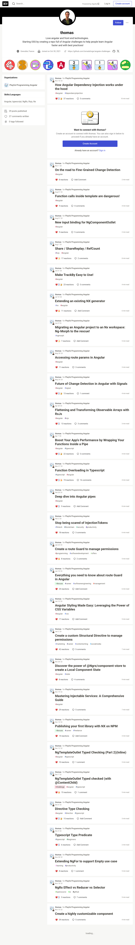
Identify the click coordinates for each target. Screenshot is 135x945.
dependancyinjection (74, 93)
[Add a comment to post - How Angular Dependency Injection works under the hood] (64, 98)
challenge (59, 787)
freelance (77, 730)
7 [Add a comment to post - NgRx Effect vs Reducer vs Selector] (80, 897)
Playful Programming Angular (77, 78)
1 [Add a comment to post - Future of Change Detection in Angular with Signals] (82, 393)
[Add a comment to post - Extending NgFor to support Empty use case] (62, 871)
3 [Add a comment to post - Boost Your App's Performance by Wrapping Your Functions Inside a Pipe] (83, 453)
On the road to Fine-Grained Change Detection (87, 170)
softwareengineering (82, 583)
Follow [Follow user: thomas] (118, 22)
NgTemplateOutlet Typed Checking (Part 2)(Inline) (90, 752)
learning (59, 865)
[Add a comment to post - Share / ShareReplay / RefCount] (63, 258)
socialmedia (95, 644)
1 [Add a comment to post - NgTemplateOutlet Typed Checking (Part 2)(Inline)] (78, 762)
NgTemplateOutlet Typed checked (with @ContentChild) (83, 780)
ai (69, 892)
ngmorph (59, 335)
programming (61, 553)
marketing (60, 644)
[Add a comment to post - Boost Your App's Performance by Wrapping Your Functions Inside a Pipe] (64, 453)
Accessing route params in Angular (80, 357)
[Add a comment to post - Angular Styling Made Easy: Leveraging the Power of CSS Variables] (62, 619)
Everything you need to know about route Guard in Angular (88, 577)
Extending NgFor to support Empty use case (86, 861)
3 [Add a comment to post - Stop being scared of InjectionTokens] (79, 532)
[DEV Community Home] (5, 3)
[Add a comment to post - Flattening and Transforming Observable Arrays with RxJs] (63, 423)
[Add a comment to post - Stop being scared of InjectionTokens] (62, 532)
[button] (9, 65)
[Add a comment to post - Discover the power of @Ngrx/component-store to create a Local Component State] (62, 679)
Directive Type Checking (72, 809)
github (76, 892)
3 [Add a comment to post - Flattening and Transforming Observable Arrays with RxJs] (81, 423)
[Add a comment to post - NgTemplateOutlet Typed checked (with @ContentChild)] (63, 792)
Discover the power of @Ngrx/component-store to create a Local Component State (90, 668)
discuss (59, 583)
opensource (60, 892)
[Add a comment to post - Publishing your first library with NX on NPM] (62, 736)
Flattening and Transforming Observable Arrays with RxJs (92, 412)
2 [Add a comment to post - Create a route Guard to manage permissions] (80, 558)
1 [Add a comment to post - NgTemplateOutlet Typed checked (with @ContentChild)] (80, 792)
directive (69, 813)
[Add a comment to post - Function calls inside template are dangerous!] (62, 206)
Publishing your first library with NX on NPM (86, 726)
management (99, 583)
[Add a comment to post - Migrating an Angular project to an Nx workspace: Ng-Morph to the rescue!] (63, 341)
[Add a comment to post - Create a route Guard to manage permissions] (63, 558)
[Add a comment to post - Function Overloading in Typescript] (64, 480)
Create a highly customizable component (84, 914)
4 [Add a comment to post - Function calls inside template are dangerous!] (78, 205)
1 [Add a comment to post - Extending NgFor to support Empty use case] (77, 871)
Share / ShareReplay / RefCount (77, 248)
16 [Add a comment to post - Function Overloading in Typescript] (83, 480)
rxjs (57, 253)
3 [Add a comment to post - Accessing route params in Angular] (79, 367)
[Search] (13, 3)
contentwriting (81, 644)
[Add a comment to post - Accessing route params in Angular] (62, 367)
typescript (69, 448)
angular (59, 93)
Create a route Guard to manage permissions (87, 549)
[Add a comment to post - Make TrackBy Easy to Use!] (64, 284)
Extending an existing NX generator (80, 301)
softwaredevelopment (79, 553)
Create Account (90, 143)
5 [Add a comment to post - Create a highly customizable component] (79, 919)
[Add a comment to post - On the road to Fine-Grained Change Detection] (62, 179)
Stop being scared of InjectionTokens (81, 523)
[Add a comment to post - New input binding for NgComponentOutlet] (62, 232)
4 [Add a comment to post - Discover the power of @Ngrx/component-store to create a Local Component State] (78, 679)
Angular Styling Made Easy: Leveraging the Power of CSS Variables (92, 607)
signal (68, 388)
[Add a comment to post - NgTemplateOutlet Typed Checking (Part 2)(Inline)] (62, 762)
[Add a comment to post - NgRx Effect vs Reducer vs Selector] (63, 897)
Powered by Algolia (90, 4)
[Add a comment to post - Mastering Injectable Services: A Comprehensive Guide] (62, 709)
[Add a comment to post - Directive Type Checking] (64, 818)
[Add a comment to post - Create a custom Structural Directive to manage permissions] (62, 649)
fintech (58, 527)
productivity (91, 527)
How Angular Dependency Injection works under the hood (89, 87)
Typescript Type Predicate (73, 835)
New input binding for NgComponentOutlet (85, 222)
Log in (107, 3)
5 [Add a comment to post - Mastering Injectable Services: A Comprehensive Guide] (79, 709)
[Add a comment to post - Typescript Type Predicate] (63, 844)
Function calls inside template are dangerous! (87, 196)
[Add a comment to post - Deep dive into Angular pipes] (63, 506)
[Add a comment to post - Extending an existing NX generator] (63, 310)
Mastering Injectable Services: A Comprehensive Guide (89, 698)
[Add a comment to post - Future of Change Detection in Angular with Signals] (64, 393)
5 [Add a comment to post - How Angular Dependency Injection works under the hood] (83, 98)
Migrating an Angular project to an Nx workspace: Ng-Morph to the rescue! (90, 329)
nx (56, 305)
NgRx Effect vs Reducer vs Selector (80, 887)
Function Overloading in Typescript (79, 470)
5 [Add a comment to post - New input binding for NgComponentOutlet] (78, 232)
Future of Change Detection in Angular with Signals (91, 384)
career (68, 583)
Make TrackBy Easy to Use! (74, 275)
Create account (122, 3)
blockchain (69, 527)
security (80, 527)
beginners (71, 839)
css (67, 613)
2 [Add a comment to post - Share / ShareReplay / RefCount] (81, 258)
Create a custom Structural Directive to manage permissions (88, 637)
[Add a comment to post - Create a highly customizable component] (62, 919)
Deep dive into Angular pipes (75, 496)
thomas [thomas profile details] (58, 78)
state (67, 674)
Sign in (102, 150)
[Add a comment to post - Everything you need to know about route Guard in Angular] (62, 589)
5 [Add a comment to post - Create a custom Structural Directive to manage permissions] (79, 649)
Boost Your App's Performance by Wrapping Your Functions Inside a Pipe (89, 442)
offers (94, 553)
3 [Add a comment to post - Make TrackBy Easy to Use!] (83, 284)
